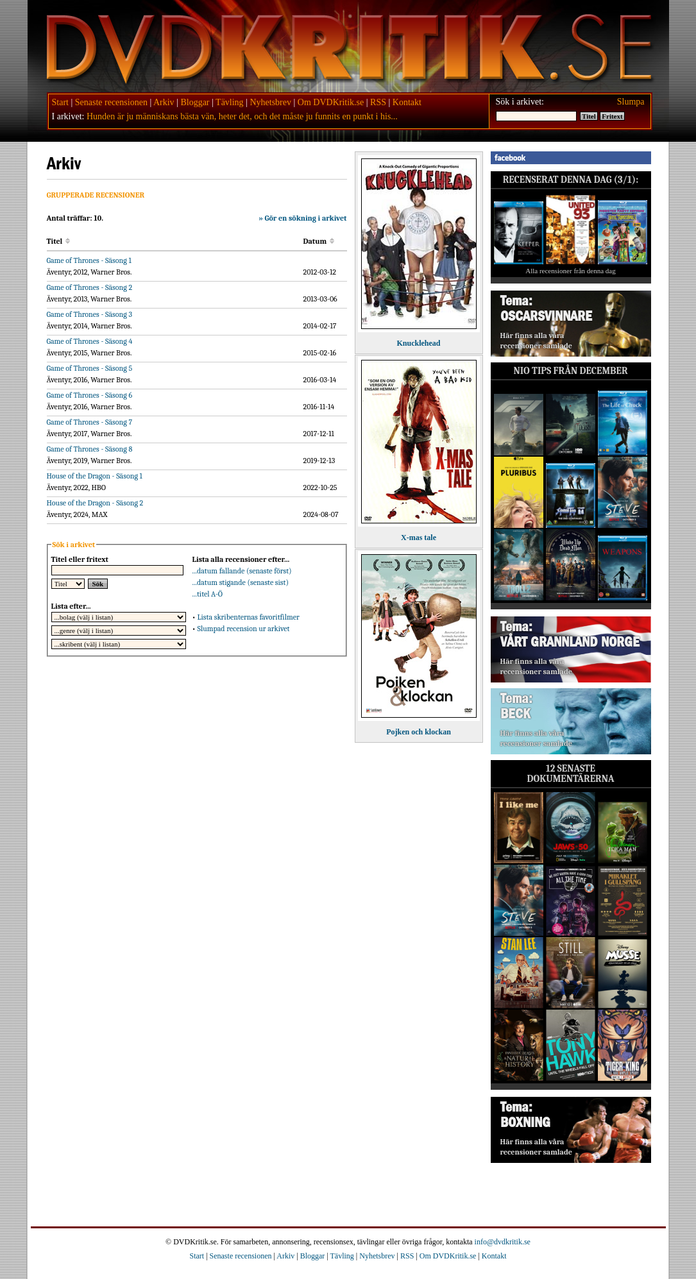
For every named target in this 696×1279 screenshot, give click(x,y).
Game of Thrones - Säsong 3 (89, 314)
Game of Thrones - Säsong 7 (90, 422)
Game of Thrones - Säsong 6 (90, 395)
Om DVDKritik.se (331, 102)
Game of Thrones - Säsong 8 (90, 449)
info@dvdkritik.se (502, 1241)
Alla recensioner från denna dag (570, 271)
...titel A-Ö (207, 593)
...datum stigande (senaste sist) (240, 582)
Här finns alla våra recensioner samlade (536, 340)
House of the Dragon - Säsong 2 (95, 502)
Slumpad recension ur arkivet (243, 628)
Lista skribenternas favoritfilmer (248, 617)
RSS (378, 102)
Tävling (230, 102)
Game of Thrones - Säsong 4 (90, 341)
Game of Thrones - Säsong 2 (90, 287)
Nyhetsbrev (270, 102)
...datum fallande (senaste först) (242, 570)
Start (60, 102)
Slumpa (631, 101)
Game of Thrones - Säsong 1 (89, 260)
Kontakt (407, 102)
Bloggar (194, 102)
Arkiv (163, 102)
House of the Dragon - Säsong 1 (94, 475)
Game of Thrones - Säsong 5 (90, 368)
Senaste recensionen (111, 102)
